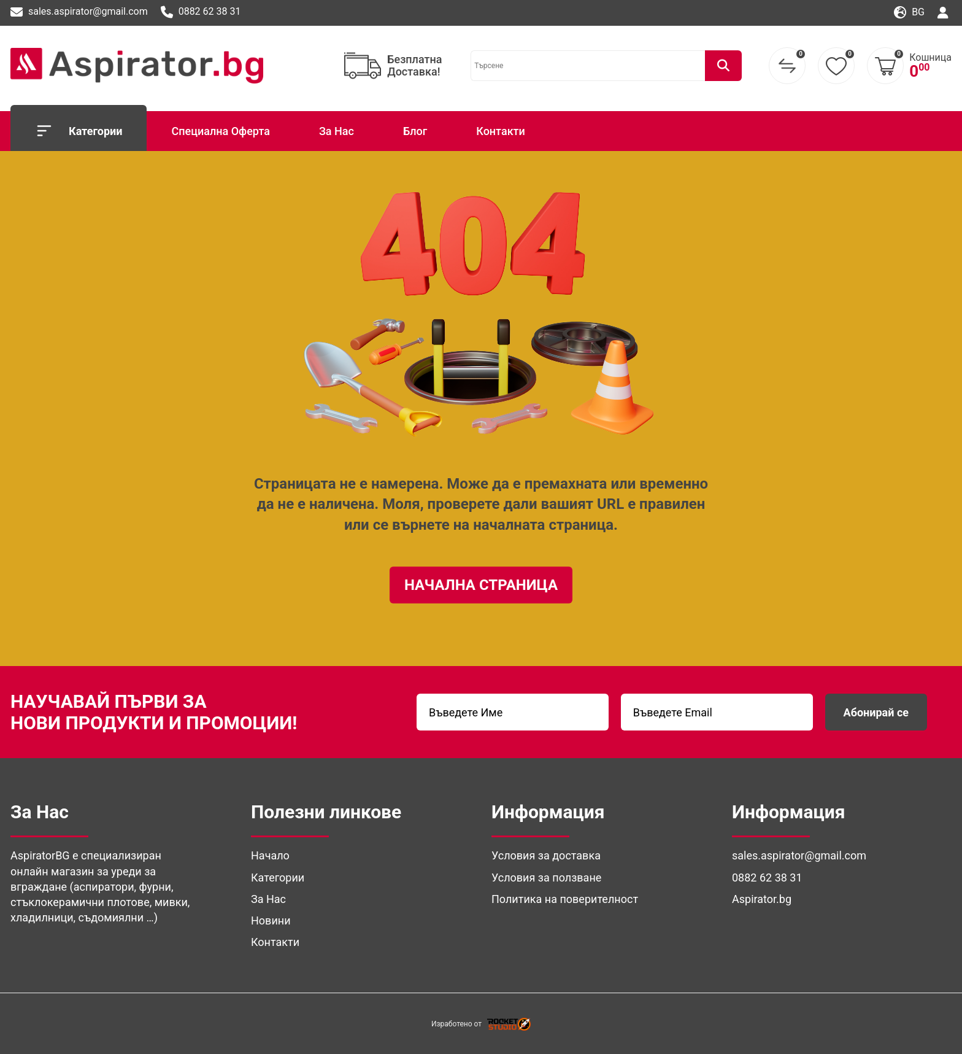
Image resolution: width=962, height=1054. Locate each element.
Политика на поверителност (564, 899)
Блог (415, 131)
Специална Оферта (220, 131)
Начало (270, 855)
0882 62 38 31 (201, 12)
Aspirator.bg (761, 899)
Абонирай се (876, 712)
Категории (78, 131)
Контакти (500, 131)
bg (909, 12)
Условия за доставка (546, 855)
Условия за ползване (546, 877)
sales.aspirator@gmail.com (79, 12)
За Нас (336, 131)
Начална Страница (481, 585)
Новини (271, 920)
